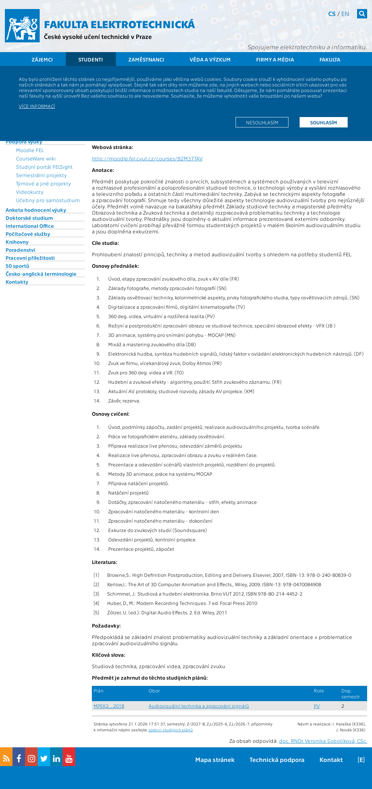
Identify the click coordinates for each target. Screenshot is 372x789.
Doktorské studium (29, 218)
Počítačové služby (28, 234)
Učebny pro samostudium (48, 200)
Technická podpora (277, 759)
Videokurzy (29, 192)
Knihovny (17, 242)
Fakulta (329, 59)
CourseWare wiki (36, 158)
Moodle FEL (29, 150)
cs (332, 13)
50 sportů (17, 266)
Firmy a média (275, 59)
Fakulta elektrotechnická (119, 23)
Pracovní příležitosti (30, 258)
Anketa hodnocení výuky (36, 210)
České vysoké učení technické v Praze (98, 36)
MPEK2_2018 (109, 706)
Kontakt (331, 759)
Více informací (37, 106)
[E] (361, 759)
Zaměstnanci (146, 59)
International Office (30, 226)
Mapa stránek (215, 759)
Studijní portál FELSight (44, 167)
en (345, 13)
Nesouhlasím (262, 122)
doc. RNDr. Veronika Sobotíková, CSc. (323, 741)
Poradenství (20, 250)
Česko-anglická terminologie (41, 274)
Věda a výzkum (210, 59)
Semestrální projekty (41, 175)
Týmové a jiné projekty (43, 183)
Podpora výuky (24, 141)
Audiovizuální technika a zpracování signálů (199, 706)
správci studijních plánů (170, 729)
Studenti (90, 59)
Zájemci (42, 59)
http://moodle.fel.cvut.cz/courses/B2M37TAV (147, 158)
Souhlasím (323, 122)
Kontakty (17, 282)
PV (317, 706)
